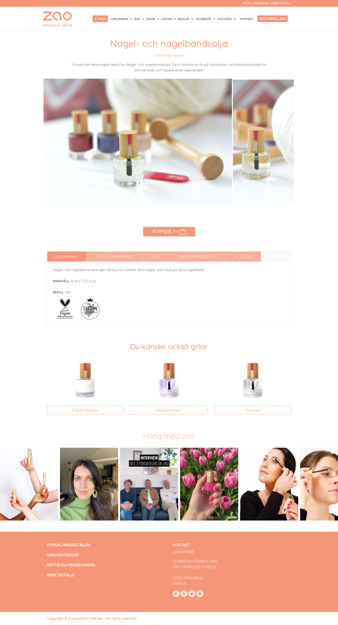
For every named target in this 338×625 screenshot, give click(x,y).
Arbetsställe (281, 3)
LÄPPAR (167, 19)
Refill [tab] (156, 256)
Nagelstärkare (169, 410)
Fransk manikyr (85, 410)
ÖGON (151, 19)
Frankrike (261, 3)
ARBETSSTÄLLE (60, 575)
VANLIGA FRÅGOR (63, 555)
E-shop (100, 18)
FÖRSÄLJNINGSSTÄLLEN (68, 545)
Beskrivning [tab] (66, 256)
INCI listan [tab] (243, 256)
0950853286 (183, 552)
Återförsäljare (273, 18)
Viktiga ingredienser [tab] (197, 256)
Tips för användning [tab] (114, 256)
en (249, 3)
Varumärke (119, 19)
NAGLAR (184, 19)
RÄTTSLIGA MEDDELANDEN (71, 565)
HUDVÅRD (225, 19)
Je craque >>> (169, 232)
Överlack (253, 410)
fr (244, 3)
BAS (137, 19)
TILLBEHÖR (203, 19)
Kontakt (246, 19)
